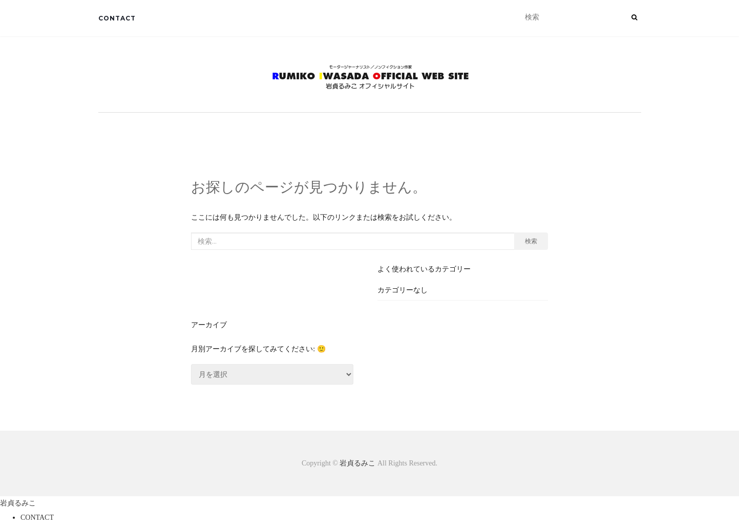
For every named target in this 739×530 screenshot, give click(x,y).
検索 (531, 241)
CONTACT (117, 18)
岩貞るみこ (358, 463)
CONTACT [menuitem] (37, 517)
